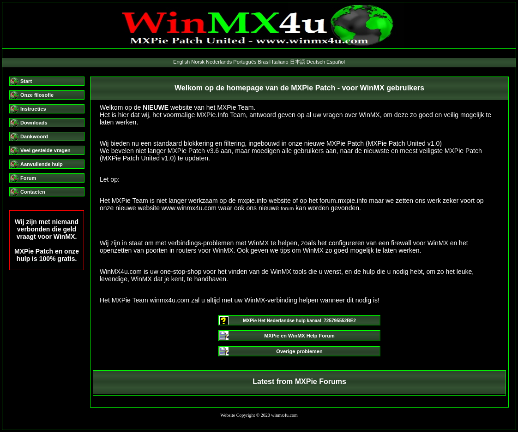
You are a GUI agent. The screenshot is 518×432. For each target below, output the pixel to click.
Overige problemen (299, 351)
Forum (28, 178)
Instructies (33, 109)
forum (287, 208)
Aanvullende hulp (41, 164)
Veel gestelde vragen (45, 150)
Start (26, 81)
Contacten (32, 192)
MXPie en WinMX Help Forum (299, 335)
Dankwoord (34, 136)
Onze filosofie (37, 95)
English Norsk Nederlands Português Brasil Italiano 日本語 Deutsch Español (259, 62)
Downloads (34, 122)
